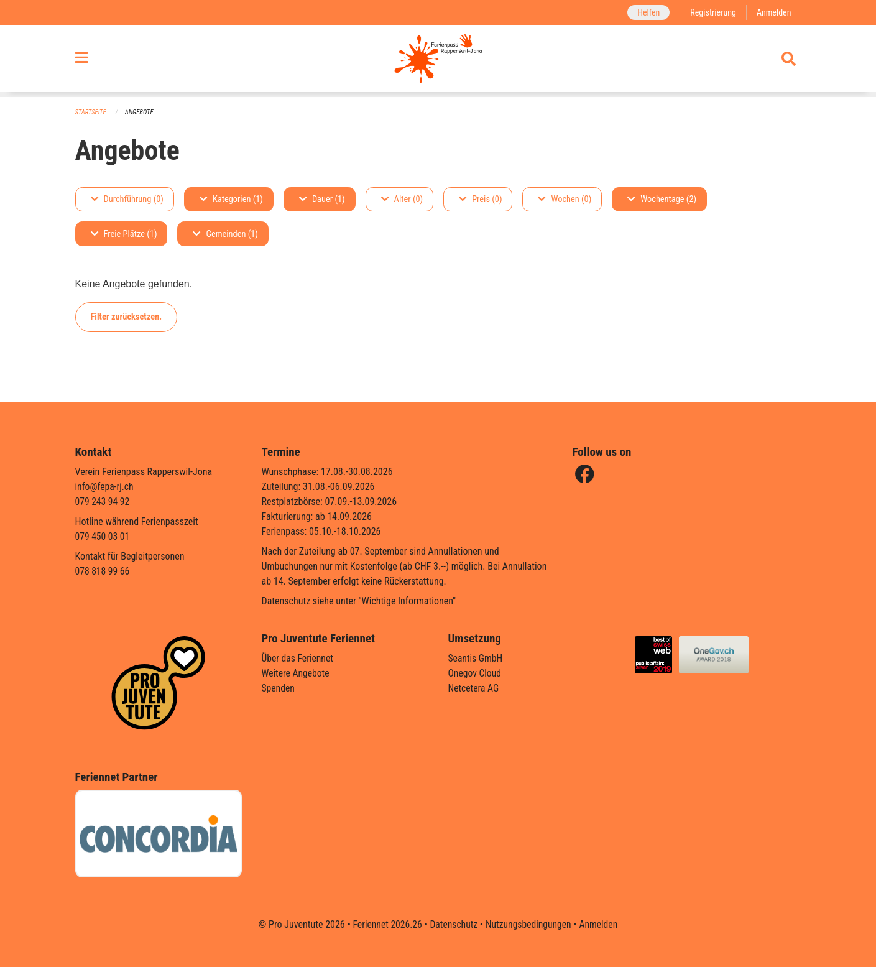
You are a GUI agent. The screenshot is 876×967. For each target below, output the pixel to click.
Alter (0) (402, 199)
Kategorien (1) (231, 199)
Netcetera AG (474, 688)
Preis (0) (480, 199)
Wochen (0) (564, 199)
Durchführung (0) (127, 199)
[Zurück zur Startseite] (438, 61)
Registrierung (711, 12)
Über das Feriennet (298, 658)
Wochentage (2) (661, 199)
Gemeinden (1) (225, 234)
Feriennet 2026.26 (384, 924)
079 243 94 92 (103, 501)
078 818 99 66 (103, 571)
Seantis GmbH (476, 658)
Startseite (91, 112)
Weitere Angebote (296, 673)
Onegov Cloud (475, 673)
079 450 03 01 (103, 536)
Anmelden (773, 12)
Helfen (646, 12)
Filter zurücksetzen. (126, 317)
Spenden (279, 688)
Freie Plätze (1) (124, 234)
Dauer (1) (322, 199)
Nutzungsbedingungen (529, 924)
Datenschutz (452, 924)
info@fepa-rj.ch (105, 487)
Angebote (140, 112)
